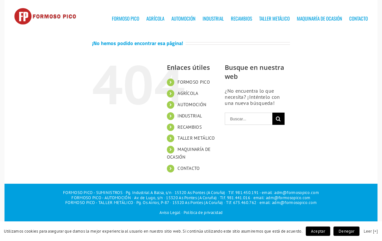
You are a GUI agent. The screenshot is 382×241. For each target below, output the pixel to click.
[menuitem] (129, 16)
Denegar (346, 231)
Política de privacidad (203, 212)
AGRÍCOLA (187, 93)
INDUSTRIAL (189, 116)
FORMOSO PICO (193, 82)
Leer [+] (371, 231)
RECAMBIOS (189, 127)
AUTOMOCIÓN (191, 104)
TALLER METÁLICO (196, 138)
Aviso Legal (169, 212)
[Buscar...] (248, 119)
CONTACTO (188, 168)
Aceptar (318, 231)
